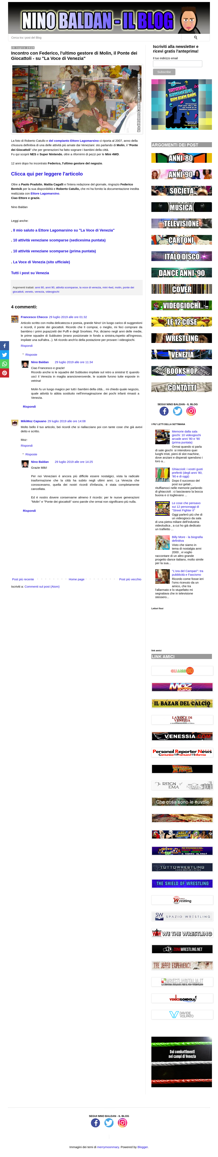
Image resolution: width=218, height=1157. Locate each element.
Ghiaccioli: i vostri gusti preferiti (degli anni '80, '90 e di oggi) (187, 472)
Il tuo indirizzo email (165, 58)
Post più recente (23, 579)
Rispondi (26, 345)
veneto (29, 291)
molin (118, 287)
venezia (39, 291)
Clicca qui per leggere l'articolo (47, 174)
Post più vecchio (130, 579)
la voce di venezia (90, 287)
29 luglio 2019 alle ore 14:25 (74, 461)
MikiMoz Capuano (33, 421)
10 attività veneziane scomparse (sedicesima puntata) (59, 240)
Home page (77, 579)
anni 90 (49, 287)
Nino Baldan (40, 362)
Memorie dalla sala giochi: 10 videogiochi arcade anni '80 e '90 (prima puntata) (186, 437)
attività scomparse (67, 287)
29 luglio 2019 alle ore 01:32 (68, 317)
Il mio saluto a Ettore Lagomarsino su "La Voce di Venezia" (64, 230)
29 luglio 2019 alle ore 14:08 (67, 421)
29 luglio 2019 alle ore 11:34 (74, 362)
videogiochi (52, 291)
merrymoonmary (108, 1147)
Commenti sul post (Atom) (42, 586)
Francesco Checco (34, 317)
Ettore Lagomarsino (45, 193)
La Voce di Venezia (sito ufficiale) (41, 262)
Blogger (142, 1147)
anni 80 (39, 287)
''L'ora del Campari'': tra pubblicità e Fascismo (187, 572)
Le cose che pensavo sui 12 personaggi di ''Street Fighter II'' (186, 506)
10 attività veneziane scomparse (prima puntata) (54, 251)
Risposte (31, 354)
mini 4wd (108, 287)
